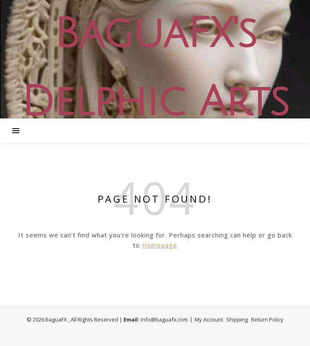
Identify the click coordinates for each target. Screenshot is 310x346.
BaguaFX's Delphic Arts (155, 68)
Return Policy (267, 319)
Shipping (237, 319)
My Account (209, 319)
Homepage (159, 245)
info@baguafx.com (164, 319)
